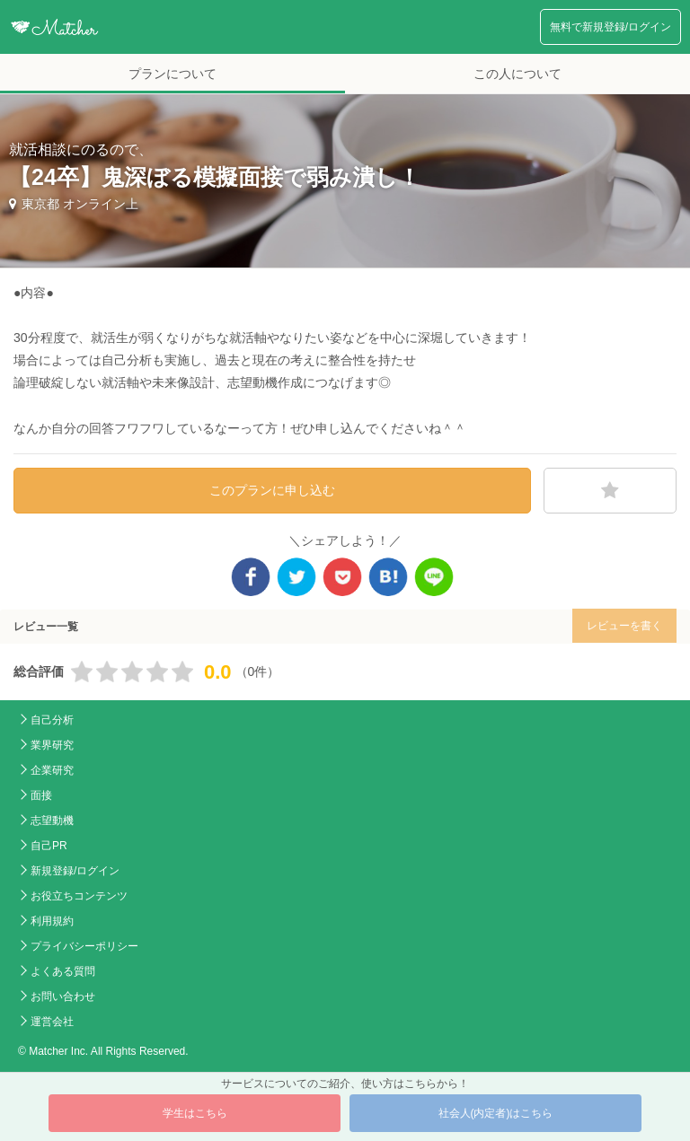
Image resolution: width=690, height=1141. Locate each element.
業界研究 (52, 745)
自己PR (49, 845)
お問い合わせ (63, 996)
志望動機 (52, 820)
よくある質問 (63, 971)
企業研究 (52, 770)
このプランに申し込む (272, 490)
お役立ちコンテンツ (79, 896)
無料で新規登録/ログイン (610, 27)
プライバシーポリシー (84, 946)
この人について (517, 73)
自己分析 (52, 720)
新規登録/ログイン (75, 871)
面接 (41, 795)
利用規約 (52, 921)
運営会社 (52, 1021)
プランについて (172, 73)
